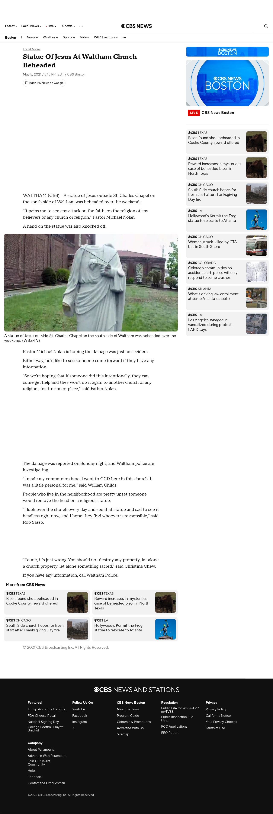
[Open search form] (266, 26)
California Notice (218, 715)
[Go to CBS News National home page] (136, 26)
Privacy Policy (216, 709)
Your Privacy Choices (221, 722)
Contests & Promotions (134, 722)
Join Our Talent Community (39, 762)
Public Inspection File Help (177, 718)
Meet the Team (128, 709)
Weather (50, 37)
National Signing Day (43, 722)
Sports (69, 37)
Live (52, 26)
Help (31, 770)
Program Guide (128, 715)
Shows (68, 26)
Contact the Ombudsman (46, 783)
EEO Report (170, 732)
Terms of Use (215, 728)
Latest (11, 26)
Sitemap (123, 734)
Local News (31, 26)
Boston (10, 37)
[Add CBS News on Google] (44, 83)
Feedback (35, 777)
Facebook (79, 715)
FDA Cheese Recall (42, 715)
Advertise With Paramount (47, 755)
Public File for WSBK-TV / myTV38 (180, 709)
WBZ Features (106, 37)
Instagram (79, 722)
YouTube (78, 709)
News (32, 37)
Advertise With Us (130, 728)
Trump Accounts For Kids (46, 709)
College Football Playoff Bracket (45, 728)
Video (84, 37)
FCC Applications (174, 726)
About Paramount (41, 749)
